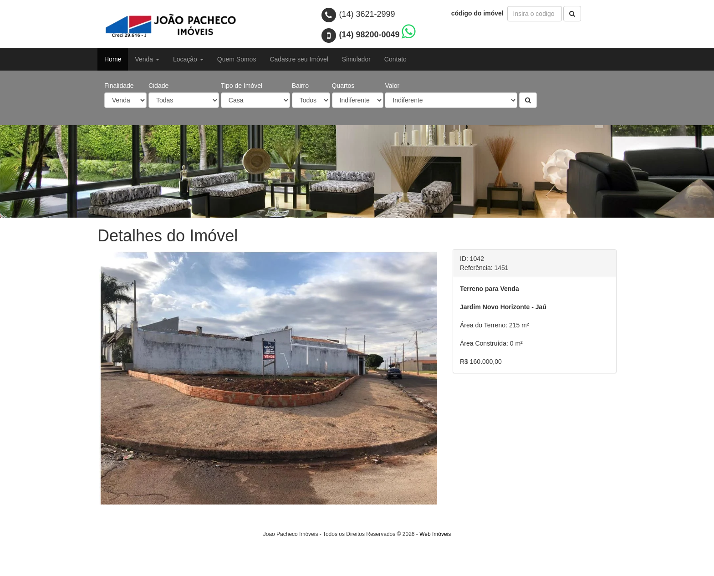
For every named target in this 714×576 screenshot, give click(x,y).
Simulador (356, 59)
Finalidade (119, 85)
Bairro (300, 85)
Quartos (343, 85)
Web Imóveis (435, 569)
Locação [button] (188, 59)
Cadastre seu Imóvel (299, 59)
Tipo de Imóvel (241, 85)
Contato (395, 59)
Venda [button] (147, 59)
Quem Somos (236, 59)
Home (112, 59)
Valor (392, 85)
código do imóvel (478, 13)
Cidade (158, 85)
